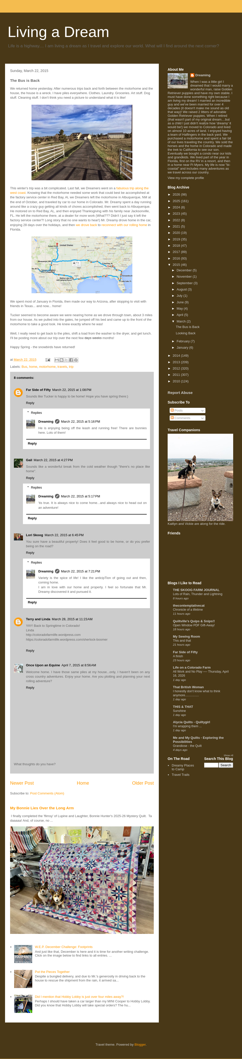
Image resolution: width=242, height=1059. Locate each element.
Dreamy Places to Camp (183, 767)
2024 (177, 207)
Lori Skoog (34, 535)
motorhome (47, 367)
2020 (177, 233)
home (33, 367)
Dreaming (45, 421)
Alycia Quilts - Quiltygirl (191, 722)
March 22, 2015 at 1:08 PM (71, 390)
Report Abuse (180, 392)
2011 (177, 375)
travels (62, 367)
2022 (177, 220)
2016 (177, 258)
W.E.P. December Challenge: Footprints (64, 947)
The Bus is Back (187, 327)
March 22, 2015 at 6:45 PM (64, 535)
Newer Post (22, 783)
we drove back (86, 225)
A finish (178, 656)
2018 (177, 245)
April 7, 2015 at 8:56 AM (79, 665)
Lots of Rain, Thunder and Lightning (197, 594)
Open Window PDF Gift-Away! (194, 625)
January (183, 347)
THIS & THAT (183, 707)
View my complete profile (186, 178)
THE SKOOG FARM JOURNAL (196, 590)
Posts (177, 410)
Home (83, 783)
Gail (29, 460)
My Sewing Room (186, 636)
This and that (182, 640)
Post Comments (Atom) (47, 793)
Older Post (143, 783)
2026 (177, 194)
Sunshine (179, 711)
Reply (30, 403)
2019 (177, 239)
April (180, 315)
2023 (177, 213)
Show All (228, 755)
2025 (177, 201)
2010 (177, 381)
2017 (177, 252)
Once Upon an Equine (43, 665)
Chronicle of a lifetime (188, 609)
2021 (177, 226)
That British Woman (188, 687)
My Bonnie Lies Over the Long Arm (42, 808)
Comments (180, 418)
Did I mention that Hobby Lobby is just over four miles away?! (79, 997)
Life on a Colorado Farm (192, 667)
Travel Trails (180, 775)
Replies (36, 412)
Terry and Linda (38, 619)
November (185, 276)
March (182, 321)
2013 (177, 362)
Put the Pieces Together (52, 972)
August (182, 289)
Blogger (140, 1044)
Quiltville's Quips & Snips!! (194, 621)
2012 (177, 368)
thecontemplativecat (189, 605)
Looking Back (185, 333)
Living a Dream (58, 31)
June (181, 302)
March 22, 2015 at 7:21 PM (80, 571)
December (185, 270)
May (180, 308)
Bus (24, 367)
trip (71, 367)
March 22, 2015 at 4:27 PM (53, 460)
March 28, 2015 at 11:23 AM (72, 619)
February (184, 341)
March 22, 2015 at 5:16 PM (80, 421)
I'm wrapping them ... (187, 726)
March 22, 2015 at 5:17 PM (80, 496)
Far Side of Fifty (38, 390)
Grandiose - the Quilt (187, 746)
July (180, 296)
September (185, 283)
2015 (177, 265)
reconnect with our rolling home (124, 225)
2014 (177, 355)
